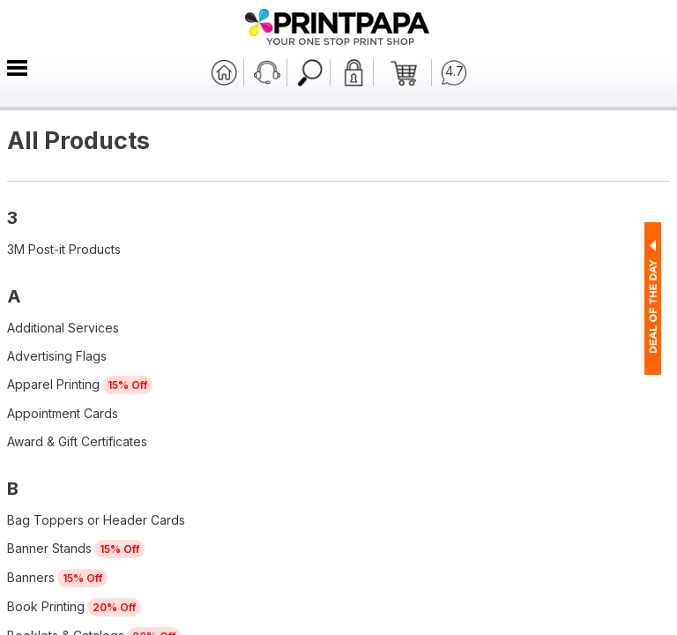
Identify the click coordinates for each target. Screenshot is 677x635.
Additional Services (63, 327)
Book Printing (46, 606)
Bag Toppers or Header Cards (96, 519)
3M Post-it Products (64, 249)
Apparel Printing (53, 384)
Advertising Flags (57, 355)
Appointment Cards (62, 413)
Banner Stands (49, 548)
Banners (31, 577)
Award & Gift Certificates (77, 441)
